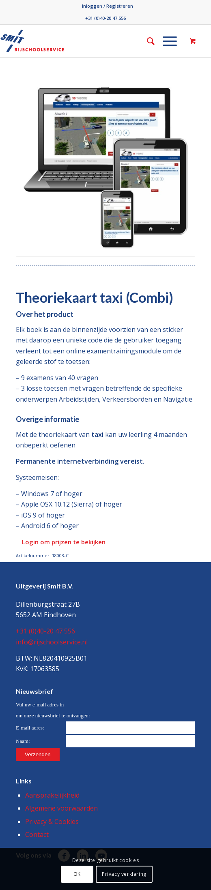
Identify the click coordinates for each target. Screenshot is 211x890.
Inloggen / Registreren (107, 6)
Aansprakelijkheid (52, 795)
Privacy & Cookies (52, 821)
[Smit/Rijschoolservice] (63, 41)
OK (77, 874)
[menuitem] (107, 6)
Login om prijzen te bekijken (64, 542)
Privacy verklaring (124, 874)
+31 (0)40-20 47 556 (105, 18)
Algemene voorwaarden (61, 808)
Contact (37, 834)
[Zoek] (147, 41)
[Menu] (166, 41)
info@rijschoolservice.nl (52, 642)
